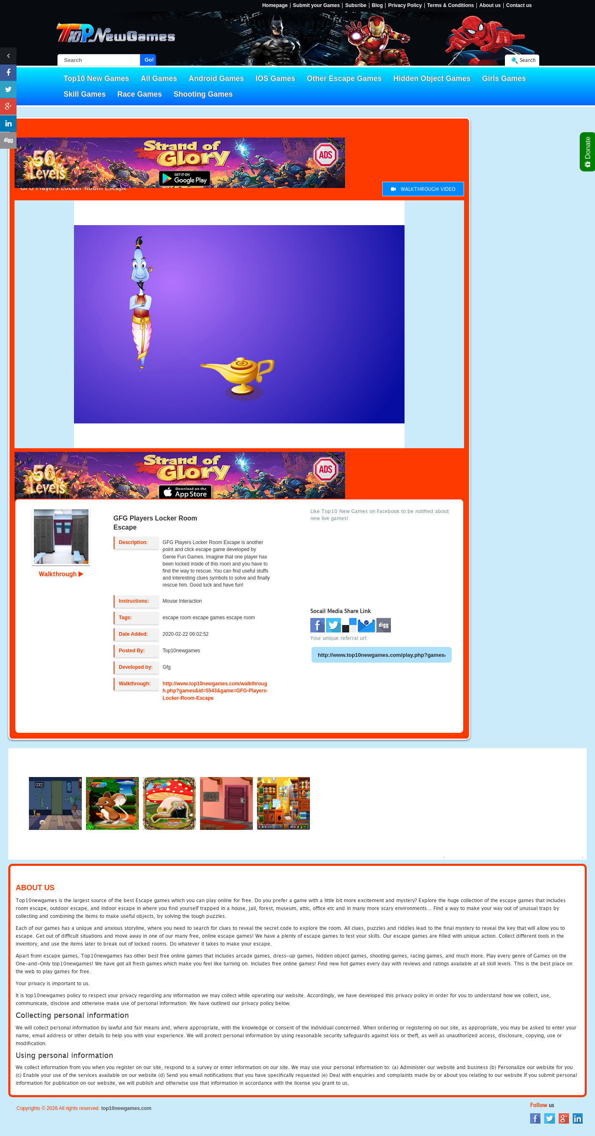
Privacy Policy (404, 5)
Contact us (519, 5)
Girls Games (504, 78)
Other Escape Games (344, 78)
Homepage (275, 5)
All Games (159, 78)
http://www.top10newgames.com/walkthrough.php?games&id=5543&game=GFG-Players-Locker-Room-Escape (215, 691)
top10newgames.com (126, 1108)
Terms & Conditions (450, 5)
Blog (377, 5)
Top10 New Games (96, 78)
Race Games (139, 94)
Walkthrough (61, 574)
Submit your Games (316, 5)
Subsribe (355, 5)
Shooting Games (203, 94)
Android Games (216, 78)
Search (528, 60)
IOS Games (275, 78)
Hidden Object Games (432, 78)
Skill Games (85, 94)
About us (490, 5)
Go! (149, 60)
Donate (588, 151)
